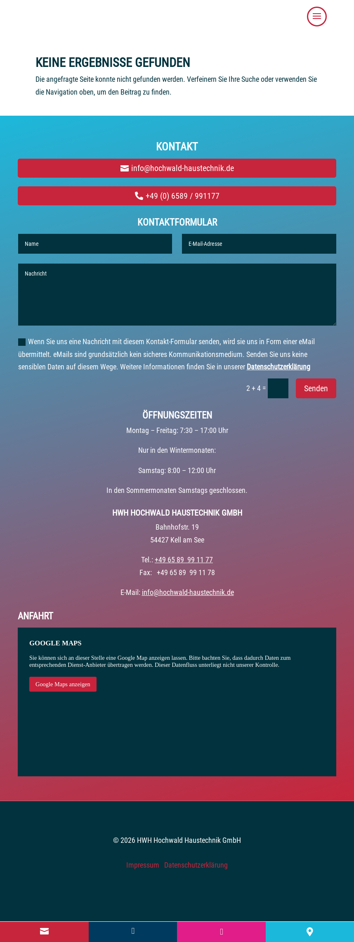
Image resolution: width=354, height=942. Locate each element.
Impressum (142, 865)
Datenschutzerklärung (278, 366)
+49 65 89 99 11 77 (184, 559)
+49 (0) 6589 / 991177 (182, 196)
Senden (316, 388)
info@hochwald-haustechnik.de (182, 168)
